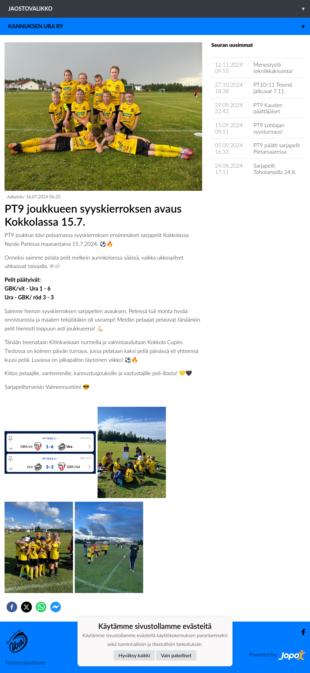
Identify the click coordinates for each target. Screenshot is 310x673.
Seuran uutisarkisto (238, 189)
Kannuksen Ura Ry (159, 26)
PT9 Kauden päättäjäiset (267, 108)
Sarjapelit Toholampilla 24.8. (274, 168)
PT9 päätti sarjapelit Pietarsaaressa (276, 148)
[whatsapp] (41, 607)
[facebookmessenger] (55, 607)
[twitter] (26, 607)
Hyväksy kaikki (134, 655)
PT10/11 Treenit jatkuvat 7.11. (272, 87)
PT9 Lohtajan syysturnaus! (268, 128)
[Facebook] (301, 632)
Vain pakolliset (176, 655)
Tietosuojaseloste (25, 662)
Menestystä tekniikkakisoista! (273, 67)
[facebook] (11, 607)
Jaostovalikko (159, 8)
